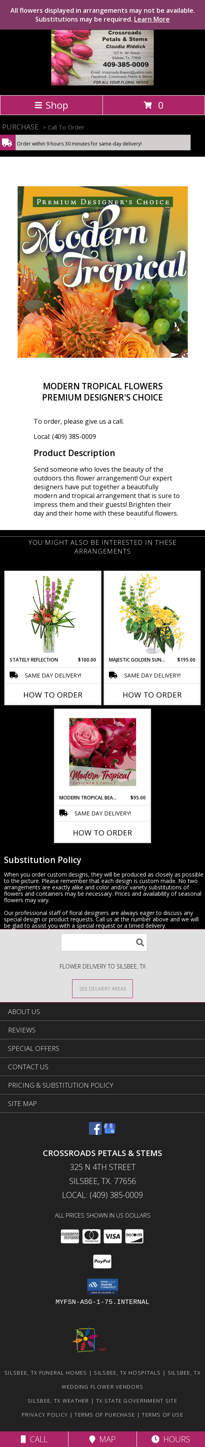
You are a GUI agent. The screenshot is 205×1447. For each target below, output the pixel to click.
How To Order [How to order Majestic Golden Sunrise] (152, 695)
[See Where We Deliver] (102, 988)
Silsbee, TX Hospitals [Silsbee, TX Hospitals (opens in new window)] (127, 1372)
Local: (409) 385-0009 (65, 436)
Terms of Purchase (104, 1414)
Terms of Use (162, 1414)
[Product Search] (104, 942)
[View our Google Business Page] (109, 1132)
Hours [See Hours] (170, 1439)
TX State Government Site (136, 1400)
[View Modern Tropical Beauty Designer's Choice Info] (102, 752)
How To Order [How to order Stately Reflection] (52, 695)
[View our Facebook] (95, 1132)
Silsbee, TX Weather (58, 1400)
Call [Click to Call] (34, 1439)
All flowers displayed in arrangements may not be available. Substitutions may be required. (102, 15)
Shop (51, 105)
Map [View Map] (102, 1439)
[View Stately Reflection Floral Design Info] (53, 614)
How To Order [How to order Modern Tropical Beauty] (102, 832)
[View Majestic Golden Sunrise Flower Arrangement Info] (152, 614)
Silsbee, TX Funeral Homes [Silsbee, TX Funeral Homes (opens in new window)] (45, 1372)
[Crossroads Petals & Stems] (102, 83)
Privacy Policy (45, 1414)
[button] (102, 1287)
